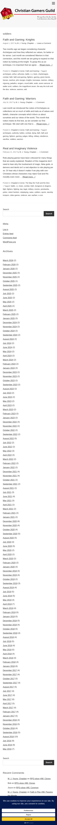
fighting (16, 189)
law (21, 189)
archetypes (7, 74)
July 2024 (7, 343)
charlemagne (43, 74)
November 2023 (10, 376)
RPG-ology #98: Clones (40, 779)
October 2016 (9, 728)
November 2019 (10, 575)
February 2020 (9, 563)
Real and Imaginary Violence (20, 148)
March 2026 (8, 260)
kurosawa (36, 80)
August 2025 (8, 289)
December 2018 (10, 621)
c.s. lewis (33, 74)
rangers (20, 83)
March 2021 (8, 509)
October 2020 (9, 530)
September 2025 (10, 285)
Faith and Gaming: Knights (19, 39)
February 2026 (9, 265)
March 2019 (8, 608)
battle (27, 74)
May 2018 (7, 650)
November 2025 (10, 277)
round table (28, 83)
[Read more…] (46, 65)
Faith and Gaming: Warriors (19, 98)
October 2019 (9, 579)
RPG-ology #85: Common (27, 788)
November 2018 (10, 625)
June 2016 (7, 745)
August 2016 (8, 737)
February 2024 (9, 364)
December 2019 (10, 571)
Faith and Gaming (32, 71)
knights (29, 80)
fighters (30, 77)
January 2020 (9, 567)
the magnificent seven (27, 86)
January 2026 (9, 269)
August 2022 (8, 438)
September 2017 (10, 683)
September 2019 (10, 583)
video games (15, 195)
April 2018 (7, 654)
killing (30, 136)
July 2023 (7, 393)
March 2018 (8, 658)
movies (37, 189)
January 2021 (9, 517)
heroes (5, 80)
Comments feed (10, 238)
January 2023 (9, 418)
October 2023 (9, 380)
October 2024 (9, 331)
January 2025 (9, 318)
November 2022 (10, 426)
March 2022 (8, 459)
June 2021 (7, 496)
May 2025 (7, 302)
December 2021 (10, 472)
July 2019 (7, 592)
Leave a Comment (44, 43)
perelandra (45, 189)
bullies (22, 133)
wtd (25, 89)
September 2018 (10, 633)
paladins (13, 83)
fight (4, 189)
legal (25, 189)
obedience (44, 136)
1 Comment (40, 102)
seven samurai (44, 83)
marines (44, 80)
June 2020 (7, 546)
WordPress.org (9, 242)
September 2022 (10, 434)
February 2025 (9, 314)
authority (15, 133)
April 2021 (7, 505)
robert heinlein (13, 192)
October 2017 (9, 679)
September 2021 (10, 484)
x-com (40, 195)
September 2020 (10, 534)
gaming (36, 77)
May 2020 (7, 550)
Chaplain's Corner (17, 71)
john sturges (20, 80)
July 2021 (7, 492)
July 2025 (7, 294)
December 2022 (10, 422)
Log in (5, 229)
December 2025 (10, 273)
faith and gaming (20, 77)
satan (31, 192)
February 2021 (9, 513)
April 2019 (7, 604)
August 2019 (8, 588)
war (29, 195)
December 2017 (10, 670)
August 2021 (8, 488)
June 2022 (7, 447)
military (50, 80)
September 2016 (10, 732)
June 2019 (7, 596)
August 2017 (8, 687)
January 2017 (9, 716)
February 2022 (9, 463)
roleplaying (24, 192)
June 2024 (7, 347)
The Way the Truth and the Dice (37, 183)
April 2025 (7, 306)
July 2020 (7, 542)
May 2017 (7, 699)
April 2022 (7, 455)
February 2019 (9, 612)
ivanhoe (12, 80)
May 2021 (7, 501)
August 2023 (8, 389)
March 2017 (8, 708)
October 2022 (9, 430)
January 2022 (9, 467)
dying (34, 133)
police (5, 192)
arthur (14, 74)
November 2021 (10, 476)
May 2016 (7, 749)
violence (13, 89)
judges (25, 136)
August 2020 (8, 538)
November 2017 (10, 674)
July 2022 (7, 443)
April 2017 (7, 703)
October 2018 (9, 629)
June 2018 (7, 646)
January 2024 (9, 368)
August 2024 (8, 339)
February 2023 (9, 414)
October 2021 (9, 480)
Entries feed (8, 234)
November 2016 (10, 724)
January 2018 (9, 666)
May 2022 (7, 451)
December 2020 (10, 521)
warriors (20, 89)
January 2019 (9, 617)
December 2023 (10, 372)
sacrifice (6, 139)
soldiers (15, 86)
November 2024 (10, 327)
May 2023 (7, 401)
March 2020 (8, 559)
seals (36, 83)
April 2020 (7, 554)
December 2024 (10, 323)
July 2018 (7, 641)
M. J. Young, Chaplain (17, 779)
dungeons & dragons (43, 186)
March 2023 (8, 409)
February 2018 (9, 662)
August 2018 (8, 637)
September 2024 (10, 335)
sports (43, 192)
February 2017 (9, 712)
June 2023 (7, 397)
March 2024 (8, 360)
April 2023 (7, 405)
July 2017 (7, 691)
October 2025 (9, 281)
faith (11, 77)
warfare (34, 195)
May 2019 (7, 600)
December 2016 (10, 720)
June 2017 (7, 695)
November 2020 (10, 525)
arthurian (20, 74)
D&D (32, 186)
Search (6, 209)
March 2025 (8, 310)
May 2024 (7, 352)
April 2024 (7, 356)
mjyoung (6, 83)
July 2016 (7, 741)
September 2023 (10, 385)
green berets (45, 77)
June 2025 (7, 298)
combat (5, 77)
